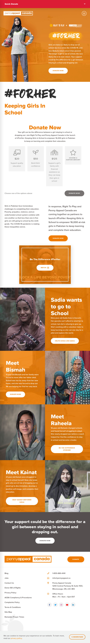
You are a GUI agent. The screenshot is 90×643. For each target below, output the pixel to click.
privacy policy (16, 638)
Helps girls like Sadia (65, 341)
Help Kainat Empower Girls (22, 501)
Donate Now (58, 71)
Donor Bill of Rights (13, 587)
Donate (76, 559)
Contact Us (9, 583)
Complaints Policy (12, 602)
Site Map (8, 612)
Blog (6, 573)
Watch (45, 268)
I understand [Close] (77, 637)
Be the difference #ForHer (67, 449)
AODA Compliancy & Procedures (18, 597)
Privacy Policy (10, 592)
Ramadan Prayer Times (14, 617)
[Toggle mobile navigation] (84, 13)
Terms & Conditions (13, 607)
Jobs (7, 578)
